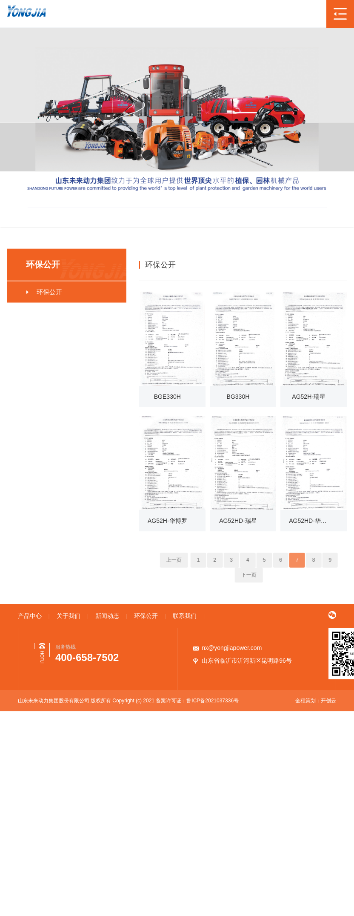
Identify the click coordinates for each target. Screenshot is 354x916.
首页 (278, 264)
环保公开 (303, 264)
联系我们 (185, 615)
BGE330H (167, 396)
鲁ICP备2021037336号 (212, 701)
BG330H (238, 396)
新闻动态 (107, 615)
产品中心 (30, 615)
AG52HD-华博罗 (308, 520)
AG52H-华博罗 (167, 520)
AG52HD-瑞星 (238, 520)
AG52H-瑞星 (308, 396)
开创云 (328, 701)
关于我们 (68, 615)
